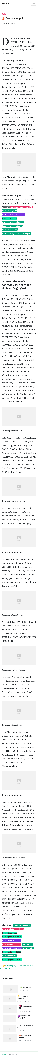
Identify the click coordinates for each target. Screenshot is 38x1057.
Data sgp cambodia (22, 925)
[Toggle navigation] (33, 4)
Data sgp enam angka (11, 944)
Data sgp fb (28, 948)
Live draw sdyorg (10, 230)
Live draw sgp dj (9, 218)
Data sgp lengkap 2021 (11, 948)
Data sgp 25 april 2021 (11, 952)
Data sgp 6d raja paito (11, 937)
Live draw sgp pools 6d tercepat (16, 233)
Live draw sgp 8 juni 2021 (21, 207)
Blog (4, 14)
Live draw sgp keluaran (12, 226)
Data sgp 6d (27, 944)
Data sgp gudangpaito (11, 959)
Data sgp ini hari (9, 933)
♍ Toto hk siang (26, 987)
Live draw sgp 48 (9, 211)
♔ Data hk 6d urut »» (27, 966)
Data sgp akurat (9, 956)
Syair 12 (4, 1054)
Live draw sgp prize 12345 (13, 214)
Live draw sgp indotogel (12, 222)
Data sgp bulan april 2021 (13, 929)
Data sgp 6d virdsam (11, 940)
